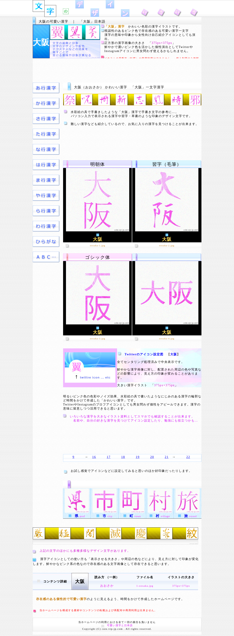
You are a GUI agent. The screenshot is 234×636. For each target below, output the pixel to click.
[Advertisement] (117, 70)
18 (123, 457)
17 (109, 457)
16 (94, 457)
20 (152, 457)
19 (138, 457)
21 (167, 457)
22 (188, 457)
